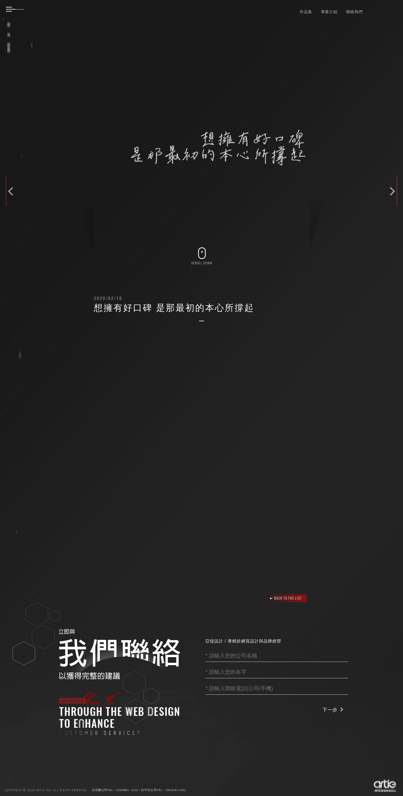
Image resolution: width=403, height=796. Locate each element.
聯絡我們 (354, 11)
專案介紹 (329, 11)
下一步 (330, 709)
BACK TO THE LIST (286, 598)
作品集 (306, 11)
